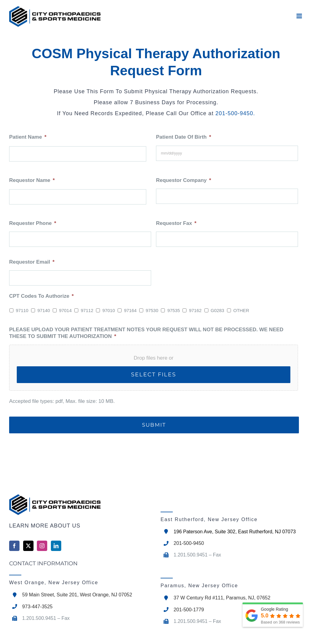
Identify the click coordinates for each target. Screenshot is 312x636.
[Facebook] (14, 546)
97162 (195, 310)
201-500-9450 (234, 113)
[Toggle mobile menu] (299, 16)
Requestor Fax (176, 223)
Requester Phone (32, 223)
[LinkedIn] (56, 546)
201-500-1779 (189, 609)
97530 (152, 310)
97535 (173, 310)
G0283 (217, 310)
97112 (87, 310)
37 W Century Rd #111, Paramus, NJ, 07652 (222, 597)
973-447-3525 (37, 606)
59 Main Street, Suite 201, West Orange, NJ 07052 (77, 594)
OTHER (241, 310)
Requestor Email (32, 262)
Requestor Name (32, 180)
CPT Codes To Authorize (41, 296)
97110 (22, 310)
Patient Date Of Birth (183, 137)
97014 (65, 310)
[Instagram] (42, 546)
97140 (43, 310)
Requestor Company (183, 180)
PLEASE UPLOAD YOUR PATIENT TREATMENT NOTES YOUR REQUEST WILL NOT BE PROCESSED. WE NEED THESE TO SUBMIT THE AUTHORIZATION (146, 333)
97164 (130, 310)
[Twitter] (28, 546)
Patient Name (27, 137)
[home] (80, 504)
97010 (108, 310)
